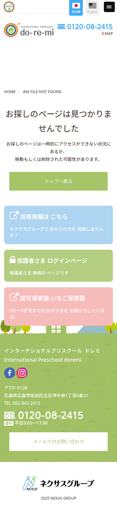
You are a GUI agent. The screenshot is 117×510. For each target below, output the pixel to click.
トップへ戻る (58, 181)
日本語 (76, 8)
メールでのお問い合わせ (58, 441)
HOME (10, 91)
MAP (107, 33)
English (92, 8)
